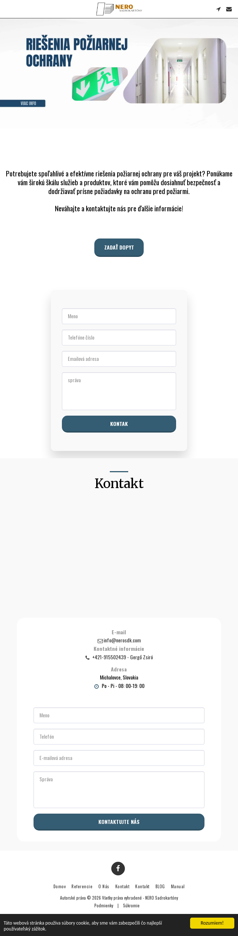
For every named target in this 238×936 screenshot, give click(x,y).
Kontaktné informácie (119, 651)
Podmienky (103, 905)
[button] (8, 9)
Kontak (119, 423)
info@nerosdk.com (119, 642)
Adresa (119, 671)
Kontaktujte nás (119, 824)
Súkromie (131, 905)
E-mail (119, 634)
